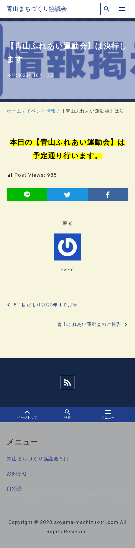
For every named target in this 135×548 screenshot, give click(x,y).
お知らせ (17, 473)
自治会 (14, 488)
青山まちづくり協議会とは (38, 459)
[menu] (122, 9)
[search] (106, 9)
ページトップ (27, 414)
